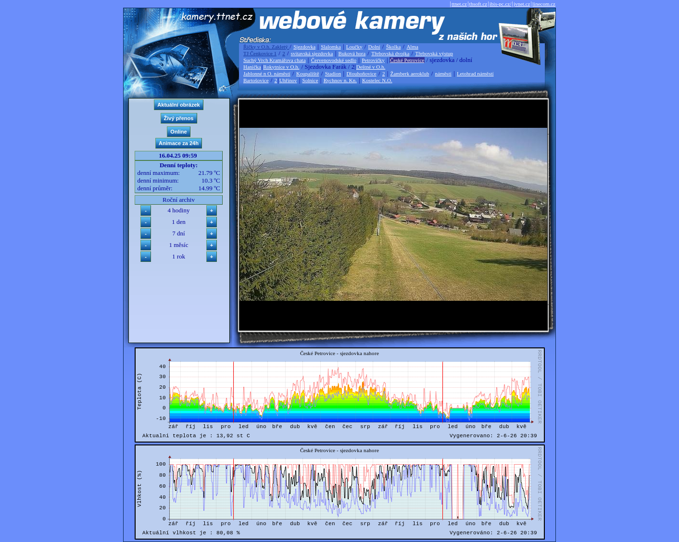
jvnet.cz (522, 4)
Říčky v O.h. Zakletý (266, 46)
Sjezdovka (304, 46)
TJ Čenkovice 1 (260, 53)
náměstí (443, 73)
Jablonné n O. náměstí (266, 73)
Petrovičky (373, 60)
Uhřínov (288, 80)
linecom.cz (543, 4)
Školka (393, 46)
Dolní (374, 46)
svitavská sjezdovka (312, 53)
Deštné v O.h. (371, 67)
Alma (412, 46)
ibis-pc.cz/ (501, 4)
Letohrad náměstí (475, 73)
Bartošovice (256, 80)
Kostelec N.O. (377, 80)
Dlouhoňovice (361, 73)
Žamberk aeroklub (409, 73)
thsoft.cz (478, 4)
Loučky (354, 46)
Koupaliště (307, 73)
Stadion (333, 73)
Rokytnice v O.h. (281, 67)
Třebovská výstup (434, 53)
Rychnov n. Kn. (340, 80)
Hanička (252, 67)
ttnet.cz (459, 4)
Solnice (310, 80)
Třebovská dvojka (390, 53)
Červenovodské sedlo (333, 60)
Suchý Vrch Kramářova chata (274, 60)
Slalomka (331, 46)
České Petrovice (407, 60)
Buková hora (352, 53)
